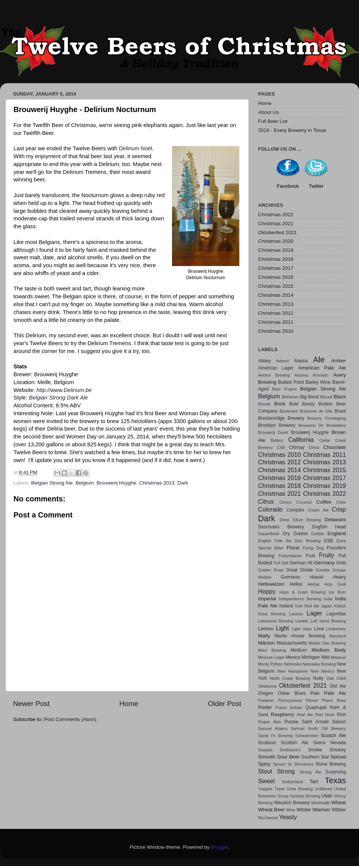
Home (128, 703)
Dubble (317, 533)
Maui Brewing (272, 650)
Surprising (335, 772)
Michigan (311, 657)
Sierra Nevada (329, 742)
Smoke (315, 749)
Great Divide (299, 570)
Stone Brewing (330, 764)
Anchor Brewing (274, 375)
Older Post (224, 703)
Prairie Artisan (288, 707)
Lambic (302, 621)
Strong (286, 771)
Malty (264, 636)
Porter (265, 707)
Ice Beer (337, 592)
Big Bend (309, 396)
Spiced (338, 757)
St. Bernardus (300, 764)
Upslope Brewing (305, 796)
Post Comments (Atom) (70, 719)
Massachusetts (292, 643)
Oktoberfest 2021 (277, 232)
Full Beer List (273, 121)
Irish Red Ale (307, 606)
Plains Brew (334, 700)
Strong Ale (310, 772)
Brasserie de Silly (316, 411)
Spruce (279, 764)
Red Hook (324, 714)
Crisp (339, 509)
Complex (295, 510)
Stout (265, 771)
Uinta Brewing (299, 789)
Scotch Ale (333, 735)
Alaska (300, 360)
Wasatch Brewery (292, 802)
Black (340, 396)
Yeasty (288, 817)
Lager (314, 613)
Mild (325, 657)
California (301, 439)
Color (341, 502)
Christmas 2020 (276, 241)
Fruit (310, 555)
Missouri (338, 657)
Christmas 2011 (276, 322)
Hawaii (316, 577)
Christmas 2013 (157, 483)
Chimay (296, 447)
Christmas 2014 (276, 295)
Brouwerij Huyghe (116, 483)
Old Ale (338, 686)
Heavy (339, 577)
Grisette (323, 570)
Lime (319, 628)
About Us (268, 112)
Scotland (267, 742)
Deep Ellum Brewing (300, 520)
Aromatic (321, 375)
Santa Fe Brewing (275, 735)
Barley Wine (318, 382)
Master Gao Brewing (327, 643)
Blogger (219, 847)
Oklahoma (267, 686)
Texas (335, 780)
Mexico (293, 657)
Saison (339, 721)
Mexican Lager (271, 657)
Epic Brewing (308, 540)
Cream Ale (318, 510)
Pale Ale (335, 693)
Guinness (290, 577)
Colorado (270, 509)
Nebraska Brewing (319, 664)
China (314, 447)
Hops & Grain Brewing (302, 592)
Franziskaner (290, 555)
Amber (338, 360)
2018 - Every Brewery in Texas (292, 130)
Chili (281, 447)
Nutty (318, 678)
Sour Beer (288, 757)
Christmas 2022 (276, 214)
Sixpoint (265, 750)
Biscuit (326, 397)
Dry (286, 533)
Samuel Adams (273, 728)
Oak (330, 678)
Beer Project (284, 389)
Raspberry (282, 714)
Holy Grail (335, 584)
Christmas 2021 (276, 223)
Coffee (323, 502)
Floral (293, 547)
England (337, 533)
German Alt (300, 562)
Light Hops (302, 629)
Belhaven (290, 397)
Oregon (265, 693)
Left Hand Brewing (328, 621)
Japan (326, 606)
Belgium (85, 483)
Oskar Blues (292, 693)
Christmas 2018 (276, 259)
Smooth (267, 757)
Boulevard (289, 411)
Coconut (304, 502)
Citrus (266, 501)
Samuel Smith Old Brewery (318, 728)
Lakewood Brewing (275, 621)
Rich (341, 714)
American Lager (276, 368)
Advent (282, 361)
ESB (328, 540)
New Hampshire (292, 671)
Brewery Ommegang (326, 418)
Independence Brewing (300, 599)
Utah (327, 796)
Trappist (265, 789)
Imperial (267, 598)
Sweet (266, 781)
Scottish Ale (294, 742)
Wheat (338, 802)
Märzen (266, 643)
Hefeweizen (271, 584)
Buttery (276, 440)
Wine (290, 810)
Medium (299, 650)
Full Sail (281, 563)
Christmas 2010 (276, 331)
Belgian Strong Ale (52, 483)
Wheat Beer (271, 809)
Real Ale (305, 714)
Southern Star (315, 757)
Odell (341, 678)
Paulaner (266, 700)
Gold (341, 562)
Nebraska (292, 664)
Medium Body (329, 650)
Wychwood (268, 817)
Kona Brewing (272, 614)
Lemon (265, 628)
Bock (279, 404)
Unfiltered (323, 789)
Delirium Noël (135, 148)
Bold (293, 404)
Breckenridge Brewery (281, 418)
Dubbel (300, 533)
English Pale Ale (275, 540)
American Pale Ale (322, 368)
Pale (314, 693)
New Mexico (322, 671)
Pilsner (312, 700)
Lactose (296, 614)
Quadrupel (316, 707)
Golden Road (270, 570)
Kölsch (340, 606)
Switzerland (292, 781)
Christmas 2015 (276, 286)
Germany (324, 562)
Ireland (286, 606)
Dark (182, 483)
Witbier (339, 809)
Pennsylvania (290, 700)
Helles (296, 584)
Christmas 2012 (276, 313)
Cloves (285, 502)
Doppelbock (268, 533)
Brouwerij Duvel (273, 432)
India (328, 599)
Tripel (279, 789)
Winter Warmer (313, 809)
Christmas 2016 (276, 277)
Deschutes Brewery (281, 526)
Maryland (337, 636)
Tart (314, 781)
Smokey (337, 749)
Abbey (264, 360)
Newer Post (31, 703)
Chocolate (334, 447)
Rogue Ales (269, 721)
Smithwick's (290, 750)
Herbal (313, 584)
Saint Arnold (315, 721)
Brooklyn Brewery (276, 425)
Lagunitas (336, 613)
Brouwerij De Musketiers (322, 425)
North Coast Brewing (290, 678)
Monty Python (270, 664)
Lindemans (336, 629)
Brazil (340, 411)
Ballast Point (291, 382)
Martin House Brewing (299, 636)
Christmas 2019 (276, 250)
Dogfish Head (329, 526)
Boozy (308, 404)
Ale (319, 359)
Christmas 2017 (276, 268)
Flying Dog (313, 548)
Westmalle (320, 802)
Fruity (326, 555)
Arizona (301, 375)
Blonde (264, 404)
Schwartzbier (306, 735)
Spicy (264, 764)
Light (282, 628)
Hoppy (267, 591)
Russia (291, 721)
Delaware (335, 519)
